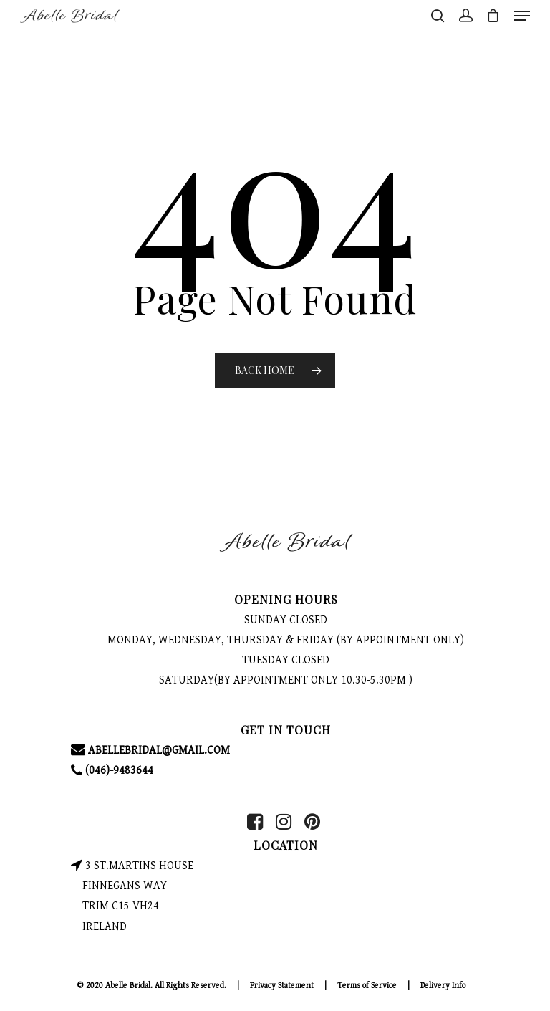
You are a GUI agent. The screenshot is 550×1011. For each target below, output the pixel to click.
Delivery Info (442, 985)
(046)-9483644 (112, 770)
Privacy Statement (282, 985)
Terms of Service (367, 985)
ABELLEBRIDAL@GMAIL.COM (150, 750)
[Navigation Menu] (522, 16)
